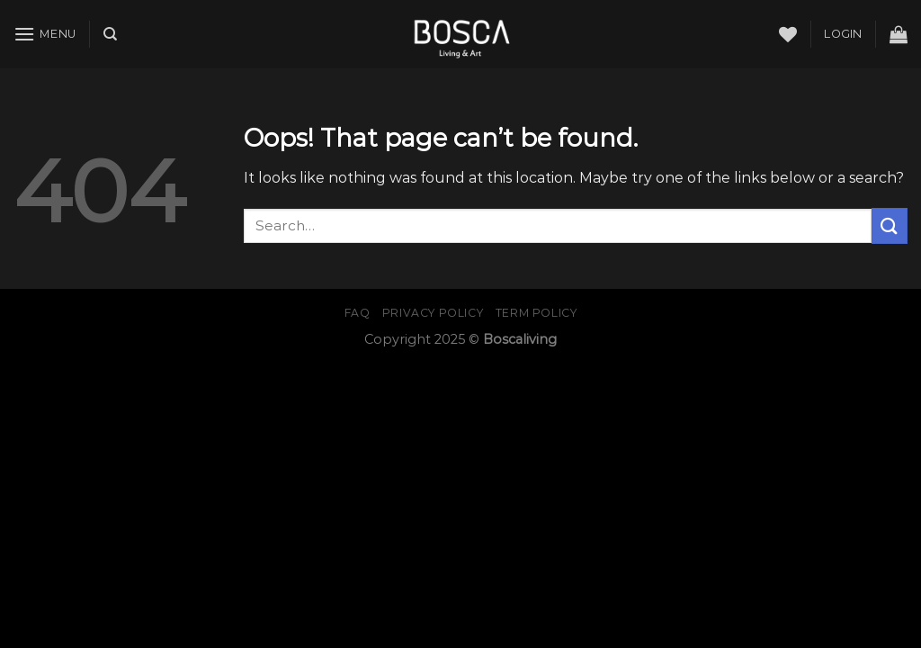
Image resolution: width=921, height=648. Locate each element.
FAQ (357, 313)
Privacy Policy (433, 313)
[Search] (110, 34)
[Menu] (44, 34)
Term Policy (536, 313)
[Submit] (890, 225)
